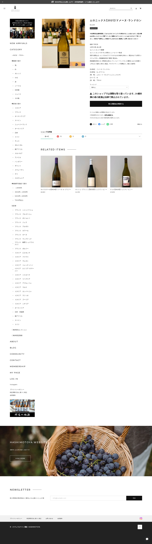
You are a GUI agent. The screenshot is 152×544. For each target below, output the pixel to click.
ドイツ (17, 137)
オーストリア (19, 129)
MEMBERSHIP (18, 366)
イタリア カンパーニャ (23, 291)
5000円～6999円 (21, 196)
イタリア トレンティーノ (24, 265)
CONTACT (15, 360)
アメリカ (18, 157)
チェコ (17, 141)
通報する (139, 124)
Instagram (13, 384)
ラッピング (93, 84)
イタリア (18, 108)
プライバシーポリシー (17, 389)
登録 (134, 498)
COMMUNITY (17, 354)
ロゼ (16, 78)
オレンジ (18, 73)
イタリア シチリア (22, 304)
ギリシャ (18, 166)
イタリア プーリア (22, 299)
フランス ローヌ (21, 235)
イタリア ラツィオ (22, 295)
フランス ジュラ (21, 222)
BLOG (13, 348)
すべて (47, 136)
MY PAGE (15, 373)
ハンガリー (18, 161)
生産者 (14, 206)
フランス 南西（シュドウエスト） (24, 243)
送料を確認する (108, 115)
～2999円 (18, 188)
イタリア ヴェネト (22, 261)
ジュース (18, 94)
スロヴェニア (19, 178)
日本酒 (17, 90)
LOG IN (14, 379)
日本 (16, 133)
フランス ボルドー (22, 249)
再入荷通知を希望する (116, 104)
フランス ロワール (22, 231)
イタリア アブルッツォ (23, 283)
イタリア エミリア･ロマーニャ (24, 270)
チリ (16, 174)
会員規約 (13, 395)
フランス (18, 112)
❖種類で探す (16, 61)
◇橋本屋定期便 (17, 335)
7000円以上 (19, 200)
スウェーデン (19, 170)
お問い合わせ (49, 518)
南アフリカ (18, 149)
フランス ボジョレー (22, 218)
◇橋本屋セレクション (19, 330)
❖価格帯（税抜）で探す (19, 184)
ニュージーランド (21, 124)
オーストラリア (20, 116)
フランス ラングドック (23, 239)
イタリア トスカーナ (22, 275)
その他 (17, 98)
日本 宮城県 (19, 312)
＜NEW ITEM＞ (18, 55)
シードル (18, 86)
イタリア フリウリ (22, 257)
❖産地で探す (16, 104)
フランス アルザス (22, 226)
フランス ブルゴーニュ (23, 214)
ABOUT (14, 342)
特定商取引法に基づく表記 (18, 392)
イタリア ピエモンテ (22, 253)
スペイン (18, 120)
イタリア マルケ (21, 287)
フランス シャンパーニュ (24, 210)
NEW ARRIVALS (18, 43)
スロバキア (18, 153)
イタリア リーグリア (22, 279)
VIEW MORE (20, 458)
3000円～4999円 (21, 192)
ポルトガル (18, 145)
